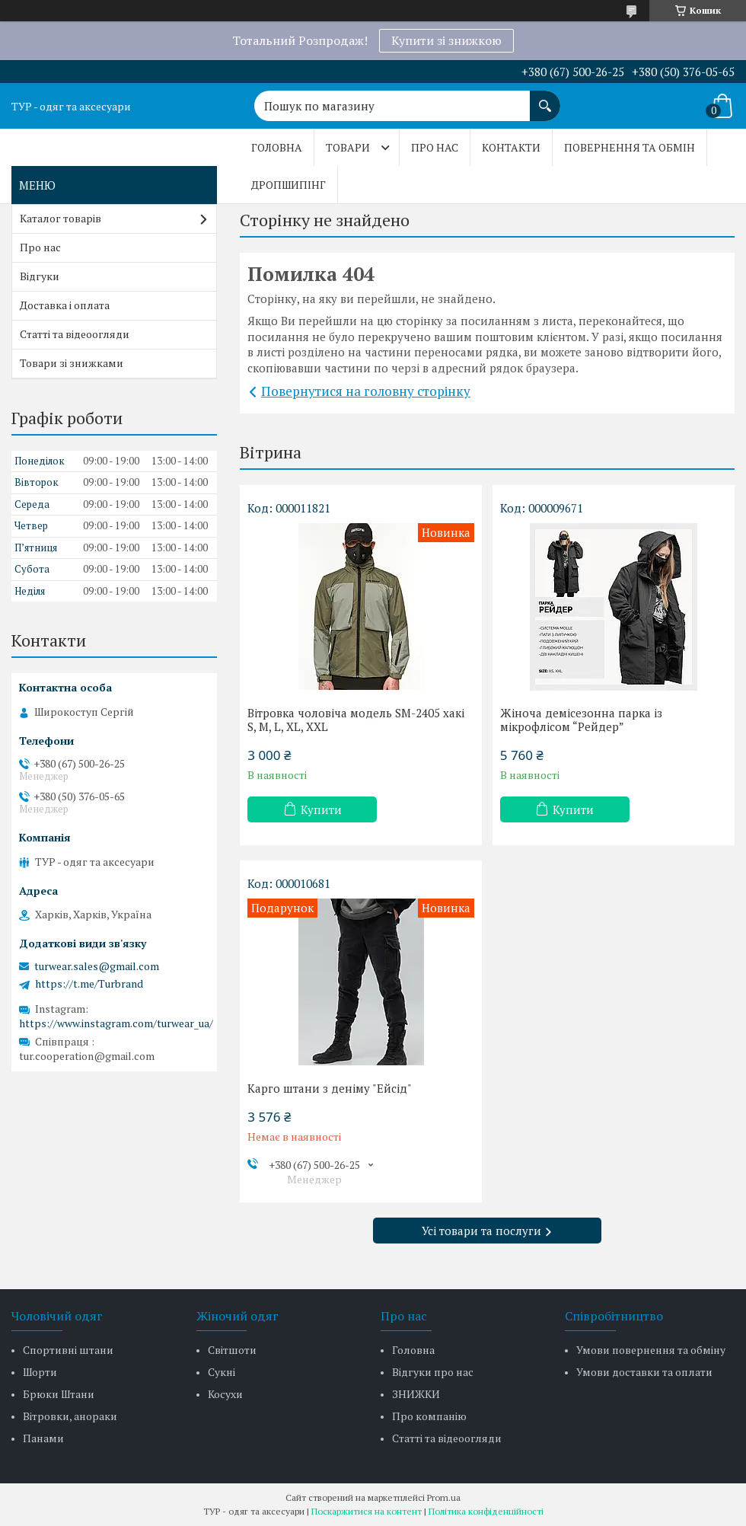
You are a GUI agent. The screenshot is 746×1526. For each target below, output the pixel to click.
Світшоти (232, 1349)
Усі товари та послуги (481, 1230)
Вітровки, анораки (70, 1416)
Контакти (511, 147)
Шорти (40, 1372)
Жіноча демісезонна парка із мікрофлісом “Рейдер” (581, 719)
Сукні (221, 1372)
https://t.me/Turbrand (89, 984)
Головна (276, 147)
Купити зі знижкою (446, 40)
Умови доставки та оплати (644, 1372)
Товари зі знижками (71, 363)
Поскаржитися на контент (366, 1511)
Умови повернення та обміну (650, 1349)
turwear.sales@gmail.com (96, 966)
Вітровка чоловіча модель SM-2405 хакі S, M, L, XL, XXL (355, 719)
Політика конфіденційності (486, 1511)
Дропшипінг (288, 184)
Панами (43, 1438)
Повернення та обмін (629, 147)
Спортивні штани (68, 1349)
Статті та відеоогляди (74, 334)
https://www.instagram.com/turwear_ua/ (116, 1023)
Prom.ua (444, 1497)
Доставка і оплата (65, 305)
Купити (321, 809)
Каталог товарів (60, 218)
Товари (348, 147)
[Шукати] (545, 98)
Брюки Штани (58, 1394)
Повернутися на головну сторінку (365, 391)
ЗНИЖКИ (416, 1394)
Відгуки (39, 276)
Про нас (434, 147)
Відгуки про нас (432, 1372)
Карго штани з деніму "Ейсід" (329, 1088)
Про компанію (429, 1416)
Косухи (225, 1394)
